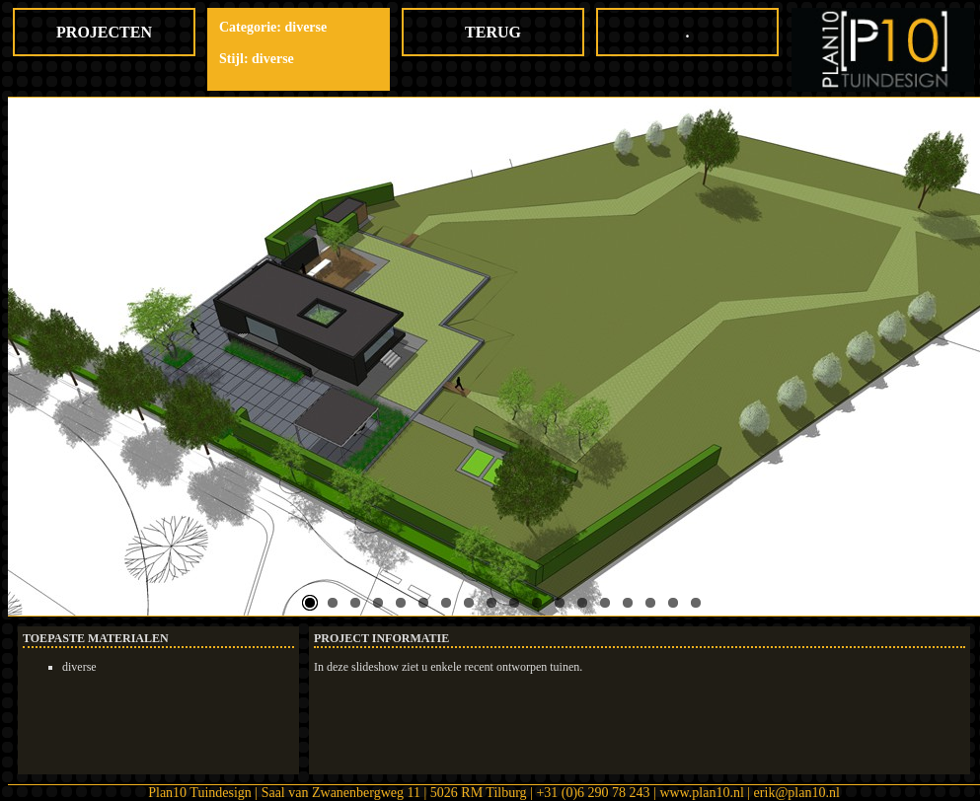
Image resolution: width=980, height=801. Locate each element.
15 (628, 603)
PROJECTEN (104, 32)
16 (650, 603)
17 (673, 603)
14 (605, 603)
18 (696, 603)
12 (559, 603)
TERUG (493, 32)
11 (537, 603)
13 (582, 603)
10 (514, 603)
